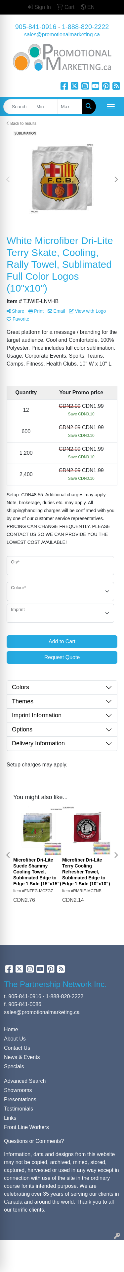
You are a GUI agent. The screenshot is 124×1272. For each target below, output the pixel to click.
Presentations (20, 1099)
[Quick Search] (18, 106)
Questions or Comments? (34, 1141)
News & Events (22, 1057)
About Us (15, 1039)
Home (11, 1029)
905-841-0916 (36, 26)
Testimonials (18, 1109)
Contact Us (17, 1048)
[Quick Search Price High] (69, 106)
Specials (14, 1066)
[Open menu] (110, 106)
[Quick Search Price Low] (45, 106)
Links (10, 1118)
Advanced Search (25, 1081)
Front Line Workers (26, 1127)
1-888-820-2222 (85, 26)
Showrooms (18, 1090)
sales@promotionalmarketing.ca (62, 34)
